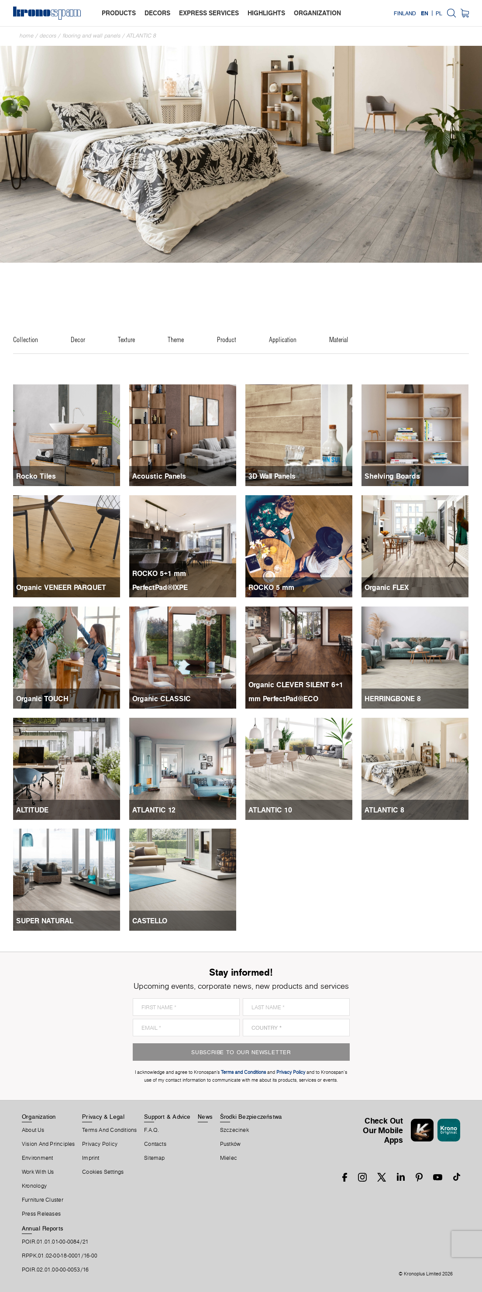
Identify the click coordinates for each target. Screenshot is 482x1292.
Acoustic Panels (159, 476)
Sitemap (154, 1158)
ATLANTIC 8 (141, 35)
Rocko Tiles (36, 476)
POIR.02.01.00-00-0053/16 (55, 1269)
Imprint (91, 1158)
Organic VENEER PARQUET (61, 587)
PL (439, 13)
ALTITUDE (32, 810)
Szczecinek (234, 1130)
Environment (37, 1158)
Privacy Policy (99, 1144)
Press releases (41, 1213)
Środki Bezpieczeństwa (251, 1116)
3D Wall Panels (272, 476)
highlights (266, 12)
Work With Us (38, 1172)
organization (317, 12)
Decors (48, 35)
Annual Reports (42, 1228)
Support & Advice (167, 1116)
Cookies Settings (103, 1172)
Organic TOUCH (42, 698)
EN (424, 13)
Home (27, 35)
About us (33, 1130)
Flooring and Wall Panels (91, 35)
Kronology (34, 1185)
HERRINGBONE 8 (393, 698)
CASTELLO (149, 920)
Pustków (230, 1144)
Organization (39, 1116)
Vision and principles (48, 1144)
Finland (405, 13)
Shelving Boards (392, 476)
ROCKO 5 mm (271, 587)
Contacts (155, 1144)
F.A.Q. (151, 1130)
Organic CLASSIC (161, 698)
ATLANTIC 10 (270, 810)
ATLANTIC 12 (154, 810)
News (205, 1116)
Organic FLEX (387, 587)
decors (157, 12)
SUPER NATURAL (44, 920)
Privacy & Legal (103, 1116)
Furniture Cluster (42, 1199)
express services (209, 12)
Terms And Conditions (109, 1130)
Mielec (228, 1158)
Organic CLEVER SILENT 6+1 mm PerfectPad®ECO (295, 691)
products (119, 12)
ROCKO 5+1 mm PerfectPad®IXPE (160, 580)
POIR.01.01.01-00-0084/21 (55, 1241)
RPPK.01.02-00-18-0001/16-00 (59, 1255)
